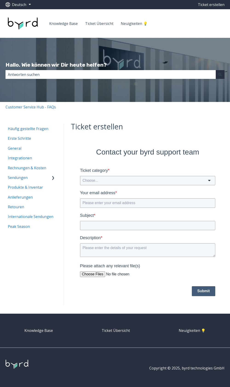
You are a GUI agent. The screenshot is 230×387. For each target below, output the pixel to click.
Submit (203, 291)
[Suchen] (220, 74)
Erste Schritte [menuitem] (19, 138)
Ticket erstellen (211, 4)
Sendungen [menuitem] (18, 177)
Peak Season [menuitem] (19, 226)
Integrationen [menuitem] (20, 158)
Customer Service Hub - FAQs (31, 107)
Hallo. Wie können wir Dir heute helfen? (56, 65)
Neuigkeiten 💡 (134, 23)
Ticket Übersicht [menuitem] (116, 330)
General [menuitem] (14, 148)
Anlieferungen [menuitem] (20, 197)
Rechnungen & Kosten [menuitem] (27, 167)
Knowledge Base (63, 23)
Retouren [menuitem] (16, 206)
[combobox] (111, 74)
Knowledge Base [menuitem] (38, 330)
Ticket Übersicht (99, 23)
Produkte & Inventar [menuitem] (25, 187)
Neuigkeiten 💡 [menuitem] (192, 330)
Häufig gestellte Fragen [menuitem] (28, 128)
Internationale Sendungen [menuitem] (30, 216)
